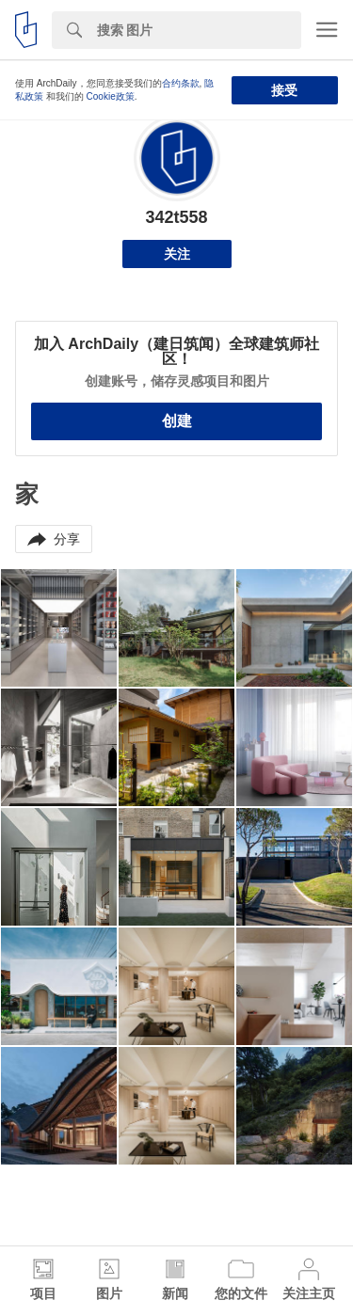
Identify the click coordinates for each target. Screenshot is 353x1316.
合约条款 (181, 83)
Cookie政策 (111, 96)
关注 (177, 254)
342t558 (176, 217)
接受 (284, 90)
